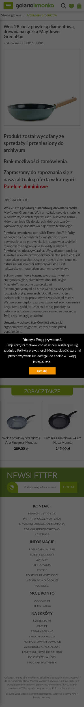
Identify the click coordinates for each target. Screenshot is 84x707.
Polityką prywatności (31, 350)
